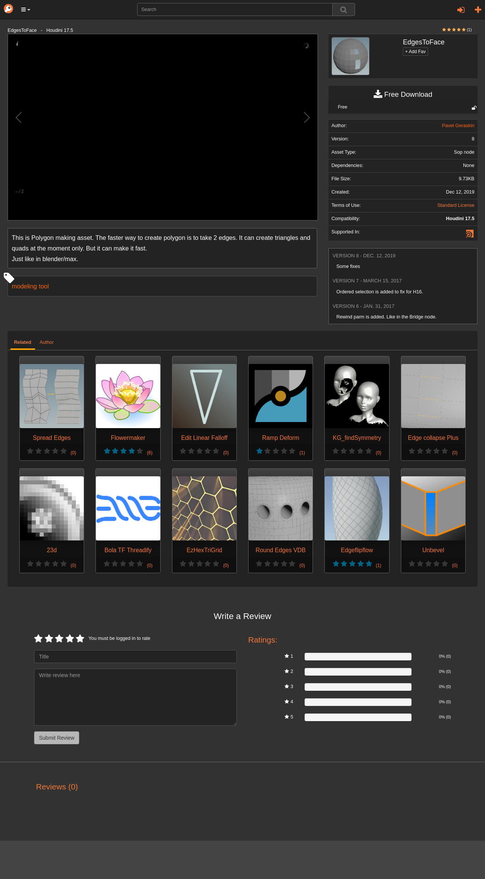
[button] (26, 9)
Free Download (403, 94)
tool (43, 286)
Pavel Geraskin (458, 125)
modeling (24, 286)
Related (22, 342)
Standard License (455, 205)
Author (47, 342)
